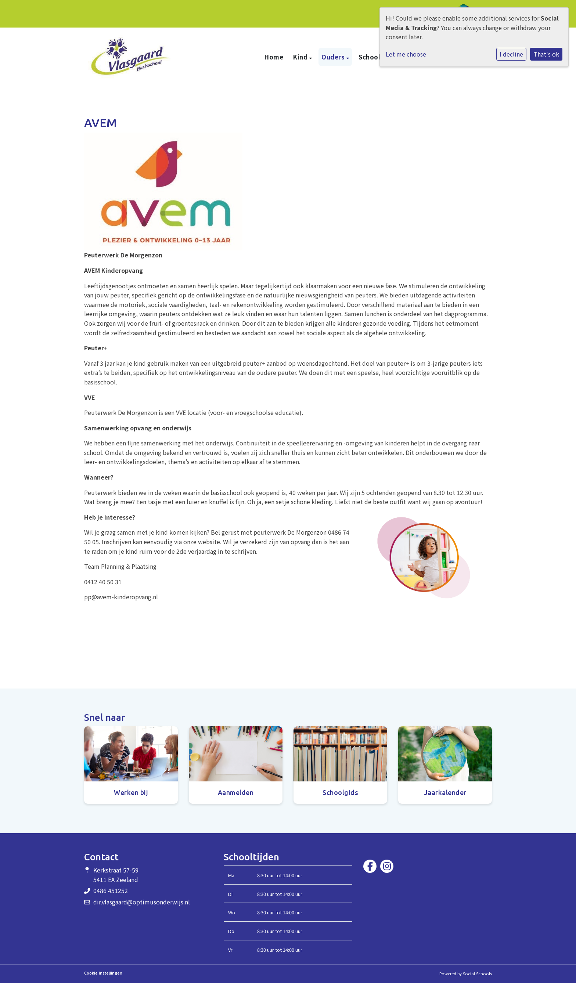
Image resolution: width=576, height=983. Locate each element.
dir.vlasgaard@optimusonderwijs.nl (141, 901)
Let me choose (406, 54)
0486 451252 (110, 890)
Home (273, 57)
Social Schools (477, 973)
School (370, 57)
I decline (511, 54)
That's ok (546, 54)
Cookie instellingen (103, 973)
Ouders (333, 57)
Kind (301, 57)
